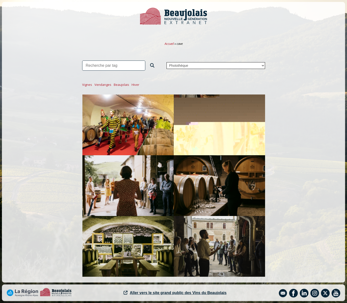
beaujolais (121, 84)
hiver (135, 84)
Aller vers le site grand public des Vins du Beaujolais (175, 293)
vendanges (102, 84)
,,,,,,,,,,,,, (216, 65)
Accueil (169, 43)
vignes (87, 84)
